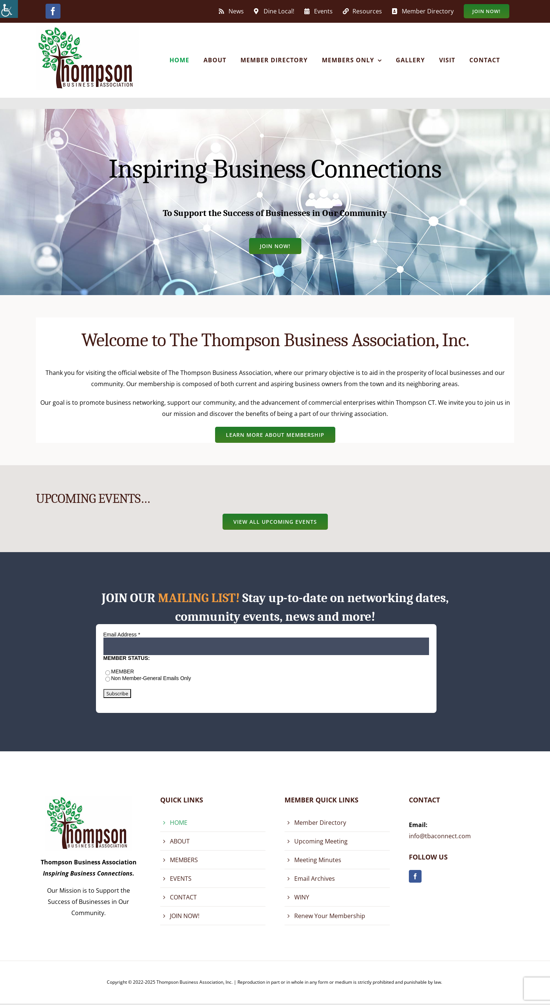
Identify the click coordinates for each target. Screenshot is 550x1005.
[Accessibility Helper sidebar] (9, 9)
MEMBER (122, 671)
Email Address (121, 635)
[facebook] (415, 876)
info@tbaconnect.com (440, 836)
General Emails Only (167, 678)
